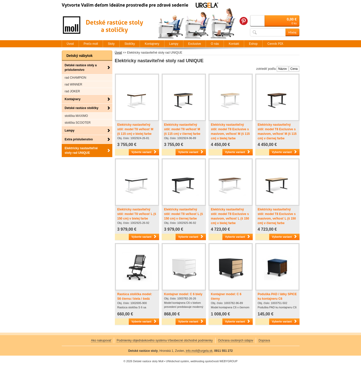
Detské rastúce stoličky (81, 108)
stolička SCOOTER (78, 122)
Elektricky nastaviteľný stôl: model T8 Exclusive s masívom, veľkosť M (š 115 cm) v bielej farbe (230, 131)
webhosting (197, 361)
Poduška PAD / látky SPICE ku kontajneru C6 (277, 296)
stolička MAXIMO (76, 116)
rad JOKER (72, 91)
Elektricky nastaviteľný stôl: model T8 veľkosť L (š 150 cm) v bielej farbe (136, 214)
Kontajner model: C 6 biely (183, 294)
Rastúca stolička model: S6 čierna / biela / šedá (134, 296)
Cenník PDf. (275, 44)
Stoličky (129, 44)
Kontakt (234, 44)
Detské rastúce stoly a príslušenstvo (81, 67)
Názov (282, 69)
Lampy (70, 130)
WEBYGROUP (229, 361)
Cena (294, 69)
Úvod (118, 52)
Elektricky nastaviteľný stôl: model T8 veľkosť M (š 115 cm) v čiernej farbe (182, 129)
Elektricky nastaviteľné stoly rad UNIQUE (81, 150)
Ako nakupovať (101, 340)
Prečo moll (91, 44)
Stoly (111, 44)
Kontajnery (73, 99)
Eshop (253, 44)
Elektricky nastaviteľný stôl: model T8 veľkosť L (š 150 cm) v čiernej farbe (183, 214)
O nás (215, 44)
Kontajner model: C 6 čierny (226, 296)
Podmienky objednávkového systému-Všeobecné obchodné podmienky (165, 340)
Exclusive (194, 44)
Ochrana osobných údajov (235, 340)
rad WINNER (73, 84)
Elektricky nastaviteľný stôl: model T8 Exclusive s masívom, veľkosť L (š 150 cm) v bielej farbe (230, 216)
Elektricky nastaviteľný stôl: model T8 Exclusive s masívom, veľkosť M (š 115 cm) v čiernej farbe (277, 131)
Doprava (264, 340)
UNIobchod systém (177, 361)
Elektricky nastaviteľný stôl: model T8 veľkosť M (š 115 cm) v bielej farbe (135, 129)
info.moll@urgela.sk (199, 351)
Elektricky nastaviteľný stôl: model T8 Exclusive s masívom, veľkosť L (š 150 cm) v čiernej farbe (277, 216)
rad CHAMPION (75, 77)
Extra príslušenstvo (79, 139)
